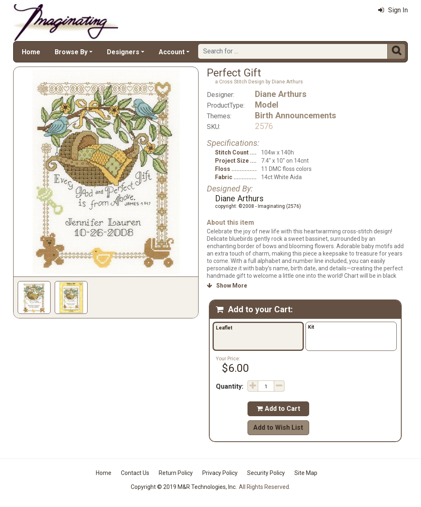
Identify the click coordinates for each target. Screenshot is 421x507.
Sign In (393, 10)
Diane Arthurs (281, 94)
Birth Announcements (295, 115)
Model (266, 105)
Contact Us (135, 473)
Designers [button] (123, 52)
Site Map (305, 473)
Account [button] (172, 52)
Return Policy (176, 473)
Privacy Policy (220, 473)
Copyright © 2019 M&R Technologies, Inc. (184, 487)
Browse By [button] (71, 52)
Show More (227, 285)
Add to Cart (278, 409)
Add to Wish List (278, 427)
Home (31, 52)
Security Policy (266, 473)
